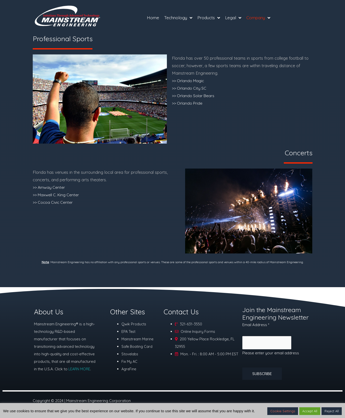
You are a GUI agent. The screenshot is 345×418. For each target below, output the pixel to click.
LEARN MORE (79, 369)
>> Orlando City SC (190, 88)
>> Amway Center (49, 187)
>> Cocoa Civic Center (54, 202)
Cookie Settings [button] (282, 411)
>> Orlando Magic (189, 80)
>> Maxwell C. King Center (57, 194)
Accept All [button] (309, 411)
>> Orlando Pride (188, 103)
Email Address (255, 324)
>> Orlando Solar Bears (194, 95)
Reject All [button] (332, 411)
